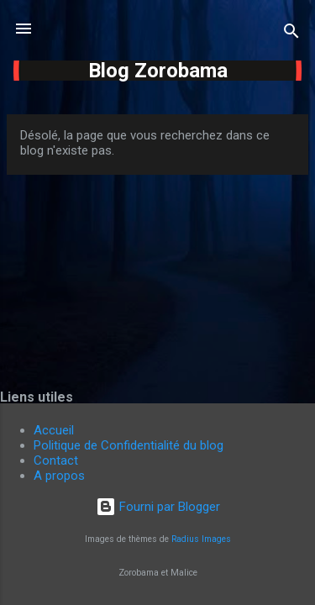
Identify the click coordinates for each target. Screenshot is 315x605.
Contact (56, 460)
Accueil (54, 430)
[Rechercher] (291, 34)
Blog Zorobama (158, 70)
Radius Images (201, 539)
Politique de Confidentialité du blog (128, 445)
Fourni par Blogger (158, 506)
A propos (59, 475)
